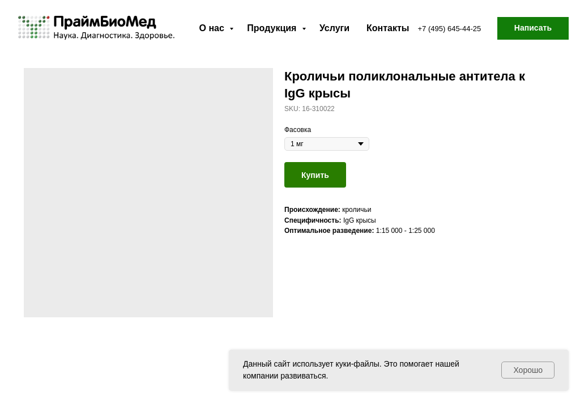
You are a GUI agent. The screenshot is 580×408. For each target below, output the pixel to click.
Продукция (273, 28)
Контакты (387, 28)
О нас (213, 28)
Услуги (334, 28)
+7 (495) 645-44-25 (449, 28)
